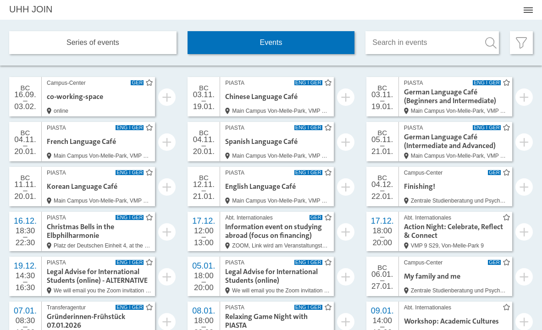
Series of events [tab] (92, 42)
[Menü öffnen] (528, 10)
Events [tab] (271, 42)
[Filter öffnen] (521, 42)
